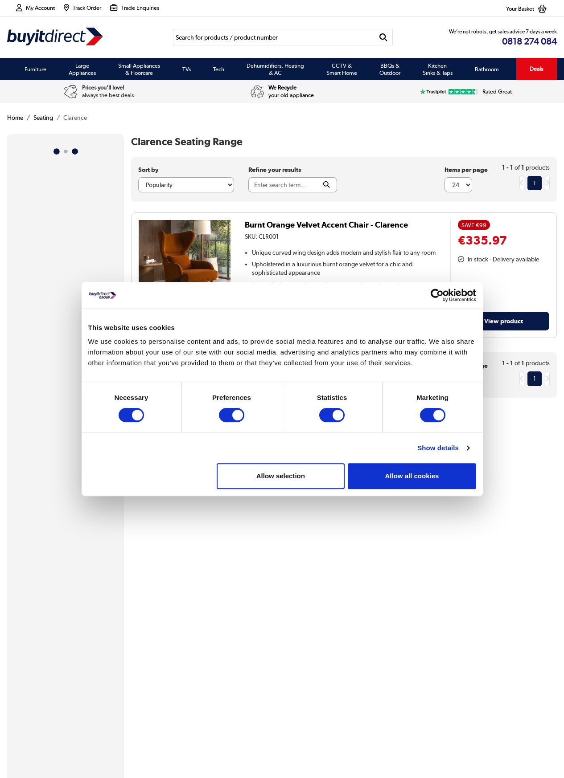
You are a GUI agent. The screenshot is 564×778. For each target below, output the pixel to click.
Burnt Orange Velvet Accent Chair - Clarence (326, 224)
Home (15, 117)
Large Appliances (82, 69)
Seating (43, 117)
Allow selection (280, 476)
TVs (186, 69)
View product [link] (503, 321)
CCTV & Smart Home (341, 69)
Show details (438, 448)
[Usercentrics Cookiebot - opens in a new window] (437, 295)
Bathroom (487, 69)
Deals (536, 68)
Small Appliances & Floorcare (139, 69)
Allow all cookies (412, 476)
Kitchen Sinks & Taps (438, 69)
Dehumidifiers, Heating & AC (275, 69)
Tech (218, 69)
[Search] (273, 37)
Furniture (35, 69)
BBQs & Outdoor (389, 69)
